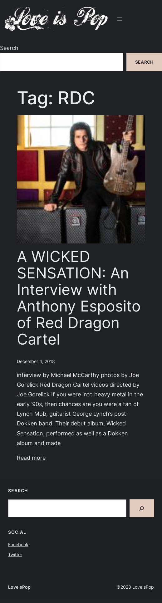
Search (9, 47)
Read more (31, 457)
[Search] (142, 508)
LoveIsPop (19, 587)
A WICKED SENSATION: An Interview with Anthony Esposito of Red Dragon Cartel (79, 298)
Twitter (15, 554)
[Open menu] (120, 19)
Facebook (18, 544)
